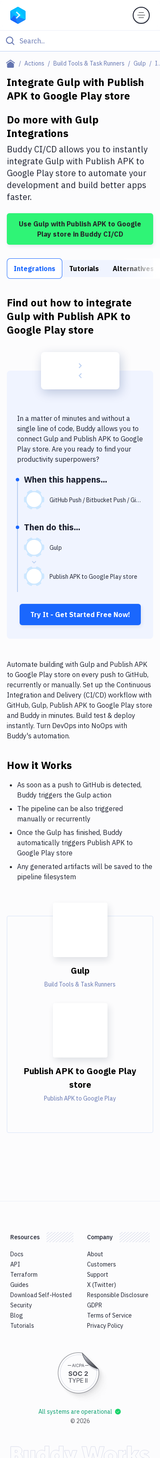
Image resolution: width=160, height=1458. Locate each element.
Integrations (34, 268)
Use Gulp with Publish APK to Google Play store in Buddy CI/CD (80, 229)
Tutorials (84, 268)
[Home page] (12, 63)
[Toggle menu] (141, 15)
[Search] (87, 41)
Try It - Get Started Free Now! (80, 614)
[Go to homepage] (18, 14)
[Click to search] (80, 41)
